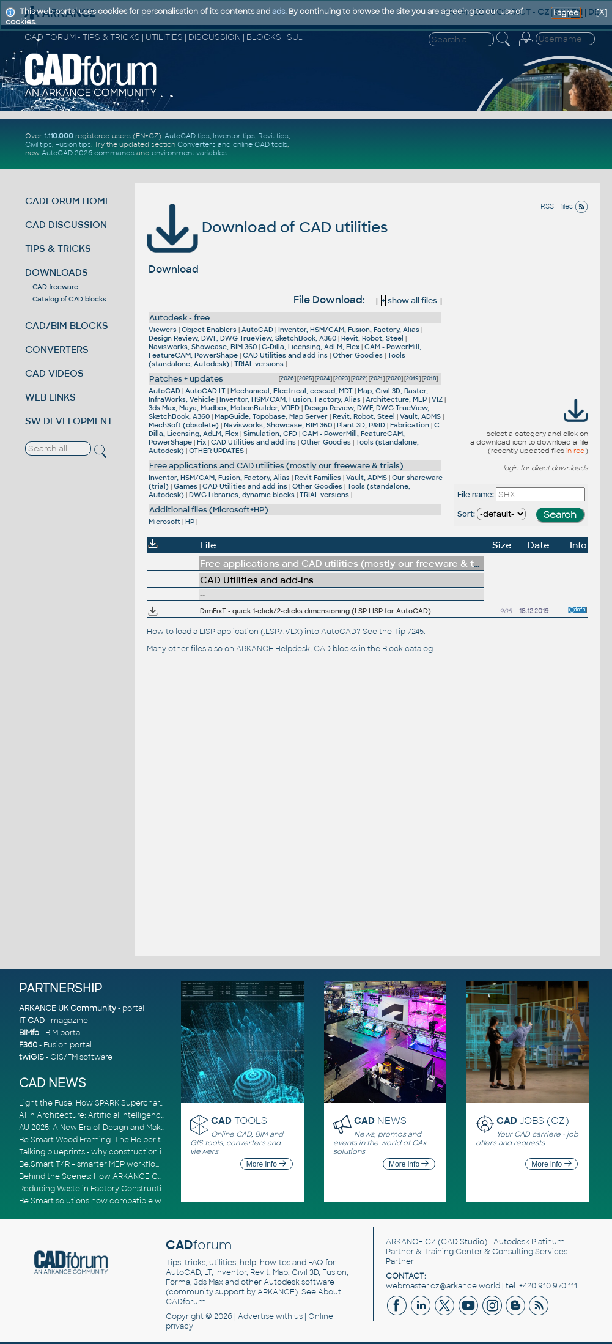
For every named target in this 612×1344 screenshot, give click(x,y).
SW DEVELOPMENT (68, 421)
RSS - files (564, 206)
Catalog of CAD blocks (69, 299)
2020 (394, 378)
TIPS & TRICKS (58, 248)
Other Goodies (358, 355)
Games (185, 486)
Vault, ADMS (420, 416)
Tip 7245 (409, 632)
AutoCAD (257, 329)
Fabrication (409, 425)
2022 (359, 378)
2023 (341, 378)
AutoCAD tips (187, 135)
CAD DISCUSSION (66, 225)
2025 (305, 378)
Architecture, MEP (396, 399)
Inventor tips (234, 135)
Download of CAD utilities (267, 227)
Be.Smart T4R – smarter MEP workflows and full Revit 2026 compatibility (153, 1164)
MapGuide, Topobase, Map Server (271, 416)
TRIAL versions (259, 364)
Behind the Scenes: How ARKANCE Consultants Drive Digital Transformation (161, 1176)
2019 (412, 378)
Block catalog (407, 649)
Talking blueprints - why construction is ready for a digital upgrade (141, 1152)
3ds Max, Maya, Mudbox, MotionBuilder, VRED (224, 408)
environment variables (189, 153)
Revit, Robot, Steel (372, 338)
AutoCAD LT (205, 390)
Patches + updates (186, 379)
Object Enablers (209, 329)
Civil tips (38, 144)
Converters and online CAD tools (232, 144)
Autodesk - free (179, 317)
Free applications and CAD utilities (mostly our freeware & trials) (276, 465)
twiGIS (31, 1057)
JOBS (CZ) (532, 1120)
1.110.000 (58, 135)
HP (189, 521)
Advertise (256, 1316)
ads (278, 12)
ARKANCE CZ (411, 1242)
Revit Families (318, 477)
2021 (377, 378)
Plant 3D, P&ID (361, 425)
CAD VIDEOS (54, 373)
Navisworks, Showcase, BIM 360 (203, 346)
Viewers (163, 329)
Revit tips (273, 135)
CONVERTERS (57, 349)
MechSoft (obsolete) (184, 425)
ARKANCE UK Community (67, 1008)
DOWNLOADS (56, 272)
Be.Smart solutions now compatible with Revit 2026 (115, 1201)
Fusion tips (73, 144)
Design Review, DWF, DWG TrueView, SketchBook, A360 (242, 338)
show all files (409, 300)
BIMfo (29, 1033)
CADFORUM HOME (68, 201)
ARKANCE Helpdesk (273, 649)
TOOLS (239, 1120)
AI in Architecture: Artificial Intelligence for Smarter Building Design (144, 1115)
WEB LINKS (50, 397)
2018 (430, 378)
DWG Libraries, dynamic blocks (242, 494)
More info (266, 1164)
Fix (201, 442)
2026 (287, 378)
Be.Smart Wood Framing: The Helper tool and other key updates (139, 1140)
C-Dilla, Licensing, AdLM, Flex (310, 346)
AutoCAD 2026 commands (88, 153)
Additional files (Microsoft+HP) (208, 509)
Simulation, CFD (270, 433)
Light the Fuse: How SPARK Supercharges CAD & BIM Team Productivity (151, 1103)
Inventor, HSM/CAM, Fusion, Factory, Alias (348, 329)
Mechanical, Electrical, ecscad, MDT (291, 390)
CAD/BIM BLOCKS (66, 325)
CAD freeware (55, 286)
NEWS (380, 1120)
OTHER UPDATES (216, 450)
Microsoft (164, 521)
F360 (28, 1045)
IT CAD (32, 1020)
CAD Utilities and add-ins (285, 355)
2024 (323, 378)
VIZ (437, 399)
